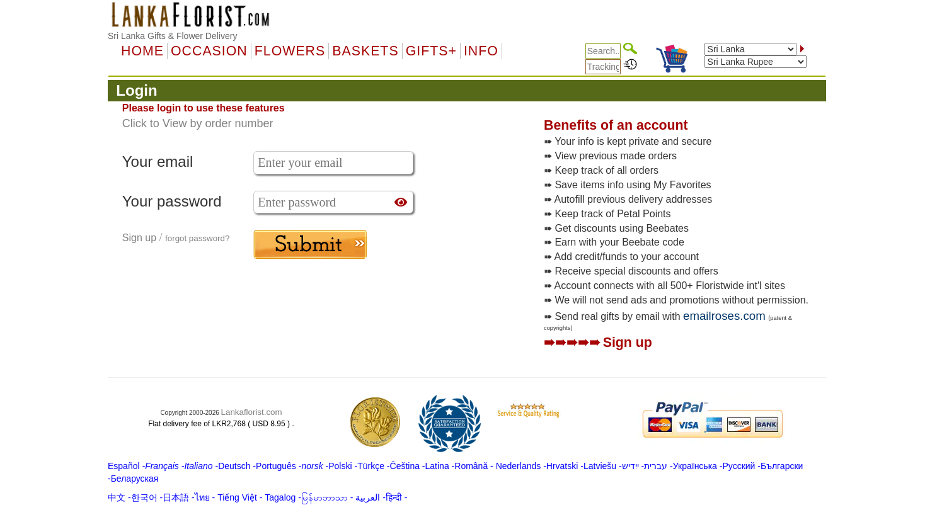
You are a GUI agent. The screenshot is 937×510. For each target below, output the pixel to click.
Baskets (365, 51)
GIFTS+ (431, 51)
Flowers (290, 51)
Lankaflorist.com (251, 412)
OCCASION (209, 51)
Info (481, 51)
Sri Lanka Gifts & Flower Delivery (172, 36)
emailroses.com (724, 315)
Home (142, 51)
